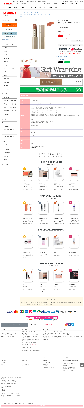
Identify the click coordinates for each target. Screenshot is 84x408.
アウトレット (5, 149)
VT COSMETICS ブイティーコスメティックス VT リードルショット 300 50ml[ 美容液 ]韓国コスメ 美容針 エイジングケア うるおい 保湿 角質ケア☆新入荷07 (59, 221)
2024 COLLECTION (9, 129)
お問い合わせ (10, 403)
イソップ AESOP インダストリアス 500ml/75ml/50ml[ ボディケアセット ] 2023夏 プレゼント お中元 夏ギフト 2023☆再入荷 (28, 187)
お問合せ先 (65, 329)
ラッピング (5, 164)
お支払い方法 (4, 336)
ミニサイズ (6, 85)
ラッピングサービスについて (48, 367)
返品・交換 (45, 329)
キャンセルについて (5, 374)
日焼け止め (6, 82)
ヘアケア (6, 65)
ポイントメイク (8, 58)
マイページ (76, 1)
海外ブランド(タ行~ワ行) (10, 104)
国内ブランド (7, 97)
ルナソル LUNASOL (36, 14)
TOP (21, 12)
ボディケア (6, 61)
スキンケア (6, 51)
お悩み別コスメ (8, 126)
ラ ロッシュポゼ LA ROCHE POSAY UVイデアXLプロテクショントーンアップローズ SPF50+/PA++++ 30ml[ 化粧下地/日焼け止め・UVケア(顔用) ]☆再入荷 (74, 255)
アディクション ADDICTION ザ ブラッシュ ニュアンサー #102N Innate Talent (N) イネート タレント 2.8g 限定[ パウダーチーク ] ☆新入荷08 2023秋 (74, 187)
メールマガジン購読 (26, 364)
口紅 (37, 12)
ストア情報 (65, 358)
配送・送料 (24, 329)
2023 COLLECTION (9, 133)
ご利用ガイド (72, 1)
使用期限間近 (7, 153)
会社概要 (4, 403)
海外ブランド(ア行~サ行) (10, 100)
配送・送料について (46, 362)
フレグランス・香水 (9, 68)
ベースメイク (7, 54)
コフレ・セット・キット (10, 71)
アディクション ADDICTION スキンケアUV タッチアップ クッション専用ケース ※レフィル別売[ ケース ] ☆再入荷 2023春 (58, 187)
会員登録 (81, 1)
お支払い (3, 329)
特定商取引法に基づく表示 (19, 403)
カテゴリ (4, 47)
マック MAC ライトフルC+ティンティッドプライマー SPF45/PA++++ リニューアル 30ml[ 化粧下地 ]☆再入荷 (43, 255)
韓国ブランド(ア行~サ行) (10, 107)
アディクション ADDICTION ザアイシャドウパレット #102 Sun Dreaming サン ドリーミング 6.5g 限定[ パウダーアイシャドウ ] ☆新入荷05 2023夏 (74, 289)
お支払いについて (46, 364)
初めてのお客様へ (65, 1)
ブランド (4, 93)
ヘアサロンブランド (9, 114)
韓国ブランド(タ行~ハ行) (10, 110)
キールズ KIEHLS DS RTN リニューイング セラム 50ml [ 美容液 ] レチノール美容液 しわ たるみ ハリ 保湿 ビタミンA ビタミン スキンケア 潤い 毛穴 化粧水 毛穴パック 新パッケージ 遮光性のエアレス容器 (74, 221)
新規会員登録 (24, 360)
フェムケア (6, 89)
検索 (16, 20)
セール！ (6, 144)
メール (8, 380)
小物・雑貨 (6, 78)
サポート (45, 358)
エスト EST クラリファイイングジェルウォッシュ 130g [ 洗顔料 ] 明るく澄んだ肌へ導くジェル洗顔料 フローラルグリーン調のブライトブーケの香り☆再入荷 (28, 221)
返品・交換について (46, 365)
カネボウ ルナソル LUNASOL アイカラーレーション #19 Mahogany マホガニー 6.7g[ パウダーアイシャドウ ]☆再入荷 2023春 (43, 187)
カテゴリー (3, 358)
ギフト (5, 75)
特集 (3, 122)
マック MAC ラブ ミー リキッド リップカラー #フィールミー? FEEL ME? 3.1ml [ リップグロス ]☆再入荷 (28, 289)
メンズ (4, 119)
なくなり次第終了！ (7, 39)
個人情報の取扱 (30, 403)
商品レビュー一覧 (25, 365)
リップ (35, 12)
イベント (4, 141)
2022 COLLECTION (9, 136)
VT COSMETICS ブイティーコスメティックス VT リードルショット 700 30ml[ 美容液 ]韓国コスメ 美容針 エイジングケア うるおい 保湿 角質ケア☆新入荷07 (43, 221)
